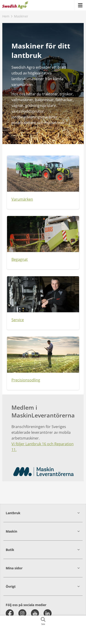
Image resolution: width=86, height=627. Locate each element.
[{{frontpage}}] (15, 5)
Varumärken (22, 199)
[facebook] (10, 613)
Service (17, 319)
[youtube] (35, 613)
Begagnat (19, 259)
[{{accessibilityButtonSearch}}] (43, 621)
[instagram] (22, 613)
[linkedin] (48, 613)
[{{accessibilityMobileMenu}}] (80, 5)
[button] (43, 513)
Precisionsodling (25, 380)
